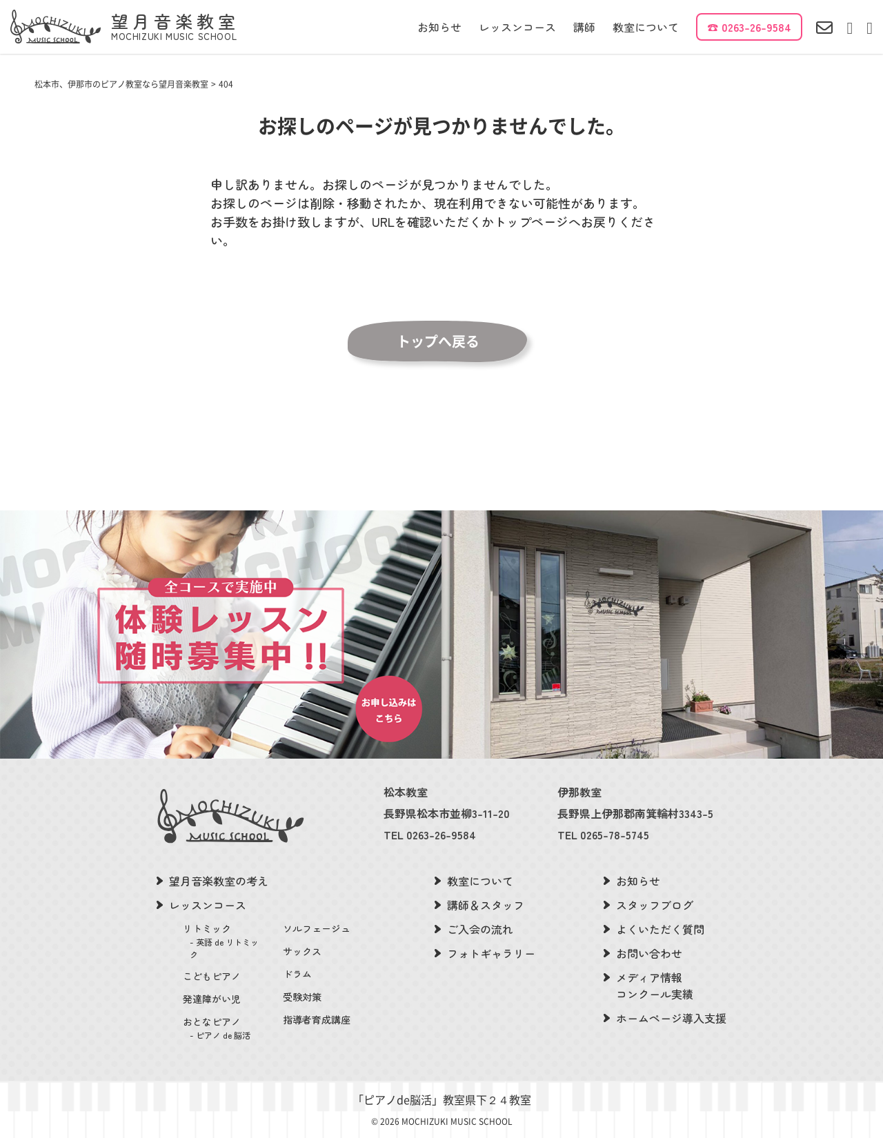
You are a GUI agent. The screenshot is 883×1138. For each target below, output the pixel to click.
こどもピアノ (212, 976)
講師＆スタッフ (485, 905)
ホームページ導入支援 (671, 1018)
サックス (302, 951)
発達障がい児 (212, 999)
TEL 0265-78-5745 (603, 834)
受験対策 (302, 997)
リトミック (224, 941)
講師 (584, 27)
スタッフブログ (654, 905)
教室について (646, 27)
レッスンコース (517, 27)
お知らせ (439, 27)
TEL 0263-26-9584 (430, 834)
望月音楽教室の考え (218, 880)
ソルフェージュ (316, 928)
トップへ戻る (438, 341)
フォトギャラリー (491, 953)
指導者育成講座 (316, 1019)
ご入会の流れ (480, 929)
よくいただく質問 (660, 929)
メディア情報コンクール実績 (654, 985)
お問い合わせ (649, 953)
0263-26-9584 (756, 27)
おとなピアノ (224, 1028)
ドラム (297, 974)
